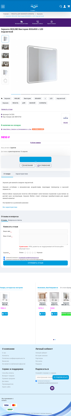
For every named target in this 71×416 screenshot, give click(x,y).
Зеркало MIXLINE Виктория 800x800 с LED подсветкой (5, 304)
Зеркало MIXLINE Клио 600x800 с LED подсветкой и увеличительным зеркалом (66, 304)
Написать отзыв (6, 110)
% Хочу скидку (35, 143)
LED (52, 99)
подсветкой (62, 99)
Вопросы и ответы (15, 220)
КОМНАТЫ (43, 103)
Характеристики (22, 174)
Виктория (28, 99)
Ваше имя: (6, 231)
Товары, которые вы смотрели (11, 288)
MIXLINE (17, 99)
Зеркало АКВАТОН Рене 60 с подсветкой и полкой (54, 304)
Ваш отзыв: (7, 236)
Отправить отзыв (35, 263)
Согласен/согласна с (47, 382)
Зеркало (7, 99)
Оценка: (6, 253)
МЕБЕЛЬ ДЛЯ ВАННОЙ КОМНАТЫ (22, 14)
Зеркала (40, 14)
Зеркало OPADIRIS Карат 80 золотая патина (42, 304)
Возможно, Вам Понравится (48, 288)
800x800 (39, 99)
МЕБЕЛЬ (16, 103)
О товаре (7, 174)
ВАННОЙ (33, 103)
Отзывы (4, 220)
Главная (6, 14)
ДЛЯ (24, 103)
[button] (53, 339)
